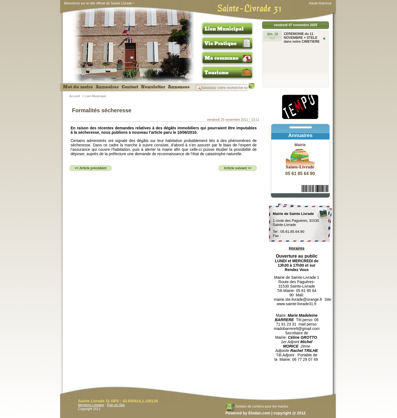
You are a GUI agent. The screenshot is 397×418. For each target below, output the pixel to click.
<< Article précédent (90, 168)
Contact (130, 87)
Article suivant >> (237, 168)
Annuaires (107, 87)
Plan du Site (116, 405)
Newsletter (153, 87)
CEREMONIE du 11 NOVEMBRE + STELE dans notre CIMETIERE (302, 37)
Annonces (179, 87)
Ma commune (221, 58)
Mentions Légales (91, 405)
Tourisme (217, 73)
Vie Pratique (221, 43)
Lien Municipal (224, 29)
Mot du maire (78, 87)
